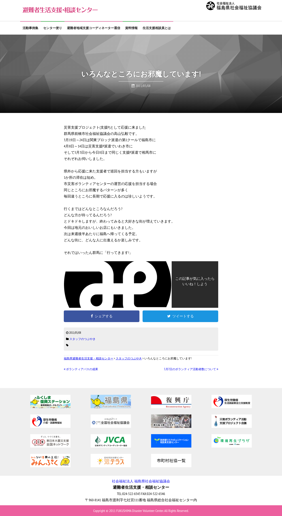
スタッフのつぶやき (82, 339)
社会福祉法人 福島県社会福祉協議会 (141, 481)
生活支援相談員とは (157, 28)
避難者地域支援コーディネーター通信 (93, 28)
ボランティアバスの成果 (81, 369)
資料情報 (131, 28)
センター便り (52, 28)
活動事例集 (30, 28)
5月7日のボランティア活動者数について (191, 369)
